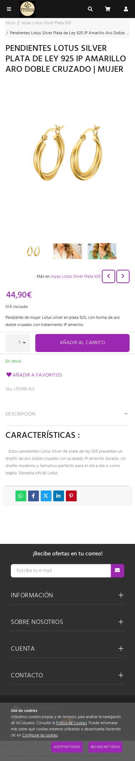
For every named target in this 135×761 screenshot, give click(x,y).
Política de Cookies (71, 723)
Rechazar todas (105, 747)
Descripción (20, 414)
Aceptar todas (67, 747)
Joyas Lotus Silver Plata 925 (76, 276)
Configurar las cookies (40, 736)
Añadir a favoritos (33, 375)
